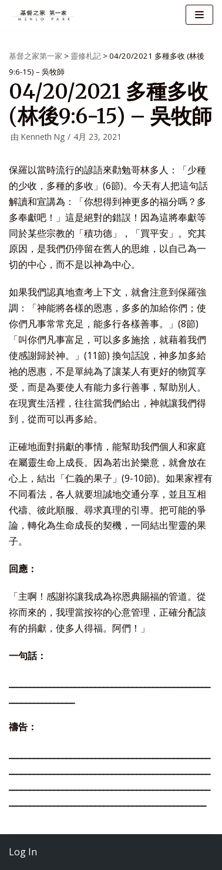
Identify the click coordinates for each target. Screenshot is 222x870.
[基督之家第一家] (44, 15)
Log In (23, 851)
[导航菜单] (199, 15)
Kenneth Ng (43, 136)
